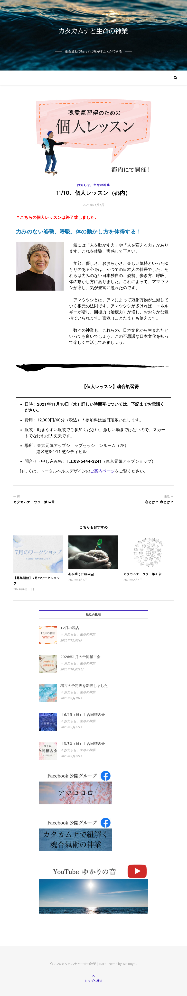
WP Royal (129, 963)
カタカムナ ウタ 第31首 (142, 574)
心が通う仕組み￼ (81, 574)
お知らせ (83, 185)
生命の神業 (101, 185)
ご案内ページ (102, 471)
